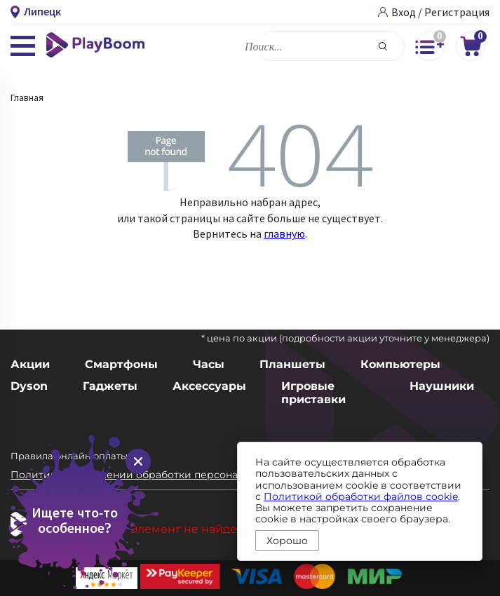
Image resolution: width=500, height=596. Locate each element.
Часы (208, 364)
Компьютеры (400, 364)
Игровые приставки (313, 392)
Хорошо (287, 540)
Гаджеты (110, 386)
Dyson (29, 386)
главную (284, 233)
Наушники (442, 386)
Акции (30, 364)
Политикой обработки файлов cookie (361, 496)
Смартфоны (121, 364)
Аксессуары (209, 386)
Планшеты (292, 364)
